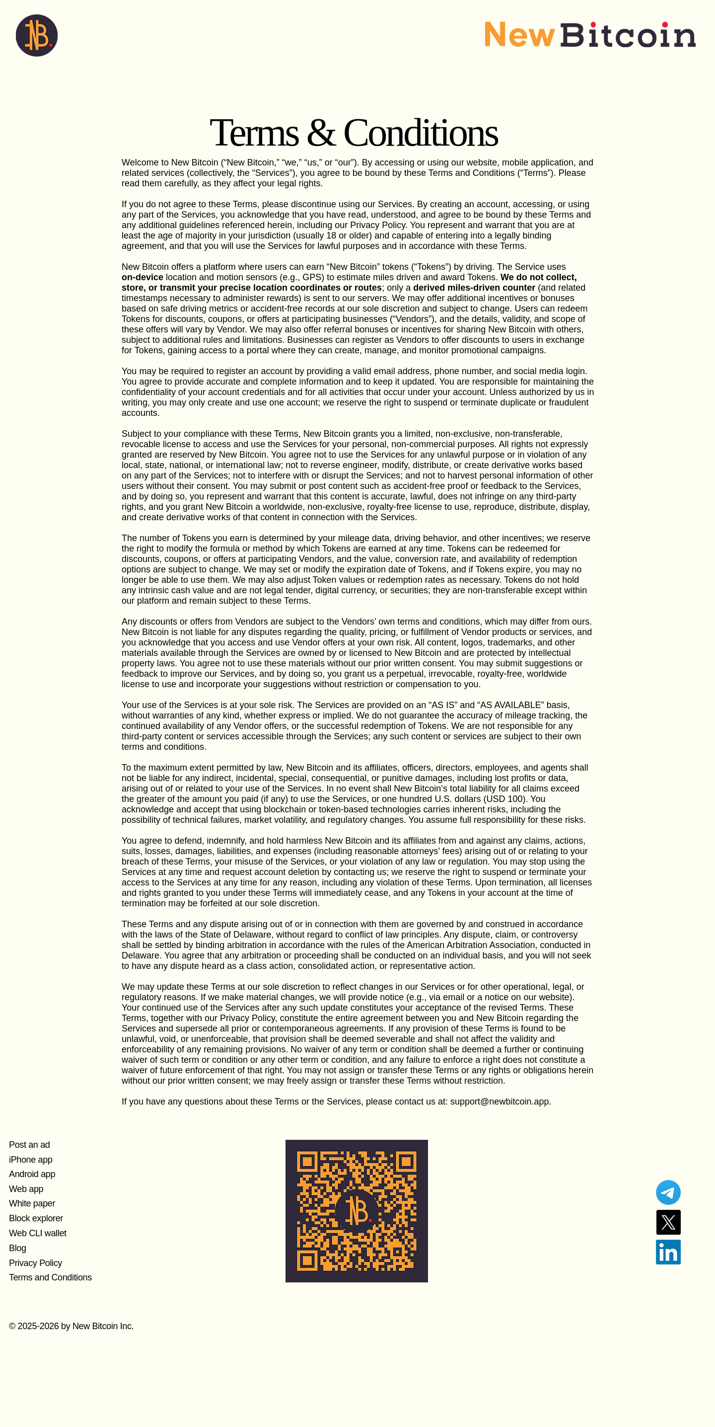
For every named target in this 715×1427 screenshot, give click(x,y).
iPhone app (30, 1160)
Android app (32, 1174)
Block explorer (36, 1218)
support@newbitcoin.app (499, 1102)
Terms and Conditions (50, 1277)
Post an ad (29, 1145)
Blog (17, 1248)
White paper (32, 1203)
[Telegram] (668, 1192)
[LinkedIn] (668, 1252)
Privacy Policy (35, 1263)
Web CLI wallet (38, 1233)
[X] (668, 1222)
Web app (26, 1189)
